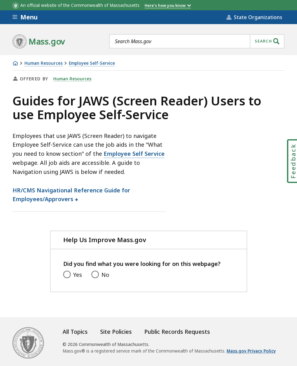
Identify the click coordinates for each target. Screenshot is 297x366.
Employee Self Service (134, 153)
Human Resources (43, 63)
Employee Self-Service (92, 63)
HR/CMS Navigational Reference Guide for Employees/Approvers (71, 194)
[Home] (15, 63)
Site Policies (116, 331)
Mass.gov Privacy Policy (251, 351)
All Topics (75, 331)
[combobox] (196, 41)
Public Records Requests (177, 331)
